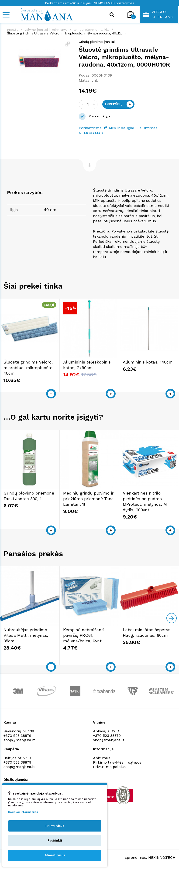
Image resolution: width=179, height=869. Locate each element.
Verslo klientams (158, 14)
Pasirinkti (55, 840)
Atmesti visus (55, 855)
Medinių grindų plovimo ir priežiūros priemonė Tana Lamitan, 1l (88, 499)
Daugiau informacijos (23, 812)
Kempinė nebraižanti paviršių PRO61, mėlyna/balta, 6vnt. (83, 635)
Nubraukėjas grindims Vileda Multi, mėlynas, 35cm (25, 635)
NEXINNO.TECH (162, 857)
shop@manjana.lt (19, 740)
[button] (67, 44)
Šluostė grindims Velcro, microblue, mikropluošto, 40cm (28, 368)
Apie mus (101, 758)
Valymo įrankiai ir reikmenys (45, 29)
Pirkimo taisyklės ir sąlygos (117, 762)
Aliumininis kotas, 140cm (148, 362)
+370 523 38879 (17, 735)
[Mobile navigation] (6, 14)
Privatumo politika (109, 767)
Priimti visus (54, 826)
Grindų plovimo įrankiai (91, 29)
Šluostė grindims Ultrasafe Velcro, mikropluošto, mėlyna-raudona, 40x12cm (66, 33)
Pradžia (12, 29)
